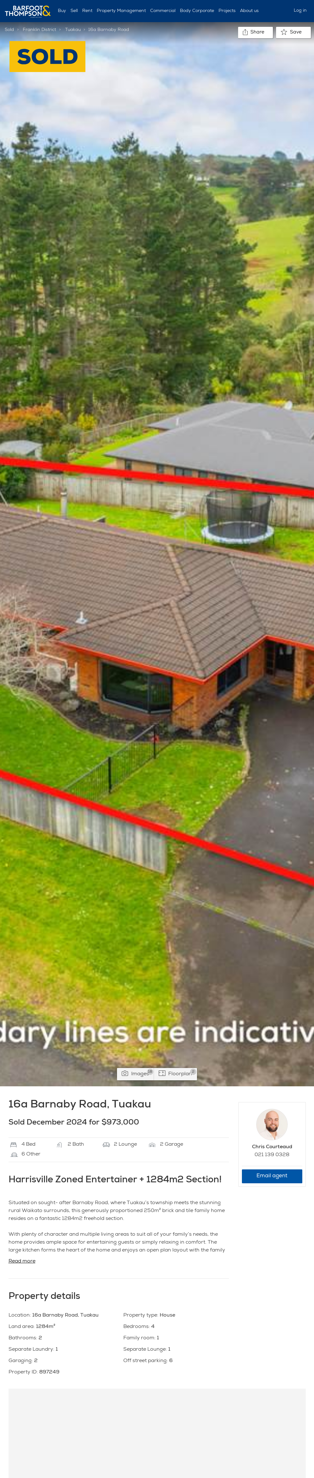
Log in (300, 11)
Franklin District (39, 30)
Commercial (162, 11)
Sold (9, 30)
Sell (74, 11)
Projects (227, 11)
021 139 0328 (272, 1155)
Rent (87, 11)
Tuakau (73, 30)
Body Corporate (197, 11)
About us (249, 11)
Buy (62, 11)
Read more (22, 1261)
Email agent (271, 1176)
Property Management (121, 11)
